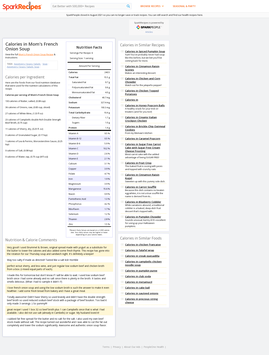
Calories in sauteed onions (141, 293)
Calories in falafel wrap (139, 250)
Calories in (131, 99)
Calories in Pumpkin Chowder (143, 216)
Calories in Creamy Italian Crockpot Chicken (141, 118)
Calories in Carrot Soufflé (140, 187)
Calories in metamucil (138, 282)
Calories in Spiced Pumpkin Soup (145, 51)
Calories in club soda (138, 276)
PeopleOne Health (154, 346)
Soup (45, 63)
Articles (149, 31)
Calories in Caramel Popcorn (142, 138)
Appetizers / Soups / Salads (27, 63)
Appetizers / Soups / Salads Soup (23, 66)
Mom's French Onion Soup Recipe (36, 54)
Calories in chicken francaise (143, 244)
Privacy (117, 346)
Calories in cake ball (137, 287)
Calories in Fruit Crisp (138, 163)
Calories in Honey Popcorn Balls (145, 105)
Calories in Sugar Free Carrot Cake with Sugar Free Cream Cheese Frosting (143, 147)
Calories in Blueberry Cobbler (143, 201)
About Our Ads (132, 346)
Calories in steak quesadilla (142, 256)
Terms (106, 346)
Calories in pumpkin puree (141, 270)
